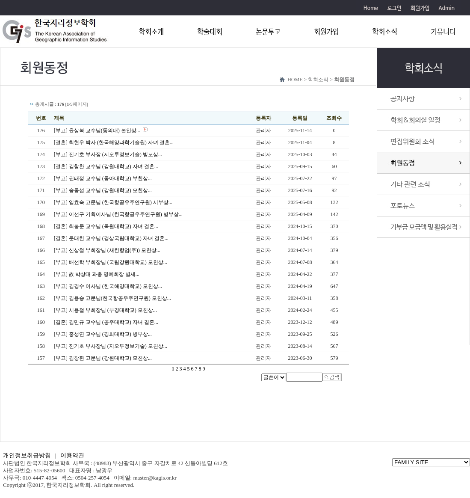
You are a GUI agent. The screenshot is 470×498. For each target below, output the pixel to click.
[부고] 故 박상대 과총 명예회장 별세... (96, 274)
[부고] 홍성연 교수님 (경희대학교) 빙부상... (103, 334)
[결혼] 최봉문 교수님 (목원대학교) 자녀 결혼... (106, 226)
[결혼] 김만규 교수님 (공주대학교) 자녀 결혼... (106, 322)
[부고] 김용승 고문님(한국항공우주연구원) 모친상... (112, 298)
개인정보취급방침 (27, 455)
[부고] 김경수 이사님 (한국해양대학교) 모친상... (108, 286)
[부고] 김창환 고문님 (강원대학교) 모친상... (103, 358)
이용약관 (72, 455)
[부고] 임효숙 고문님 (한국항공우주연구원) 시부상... (113, 202)
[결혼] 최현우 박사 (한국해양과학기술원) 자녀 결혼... (114, 142)
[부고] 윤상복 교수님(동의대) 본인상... (97, 130)
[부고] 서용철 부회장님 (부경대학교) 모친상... (105, 310)
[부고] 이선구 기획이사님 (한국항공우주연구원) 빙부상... (118, 214)
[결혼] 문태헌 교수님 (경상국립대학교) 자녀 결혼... (111, 238)
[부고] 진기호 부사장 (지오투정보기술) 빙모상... (108, 154)
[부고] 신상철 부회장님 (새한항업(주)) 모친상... (107, 250)
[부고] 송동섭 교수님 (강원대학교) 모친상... (103, 190)
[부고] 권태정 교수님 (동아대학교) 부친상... (103, 178)
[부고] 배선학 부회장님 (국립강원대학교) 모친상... (110, 262)
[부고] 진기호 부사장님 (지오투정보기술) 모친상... (110, 346)
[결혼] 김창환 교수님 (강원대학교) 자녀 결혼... (106, 166)
